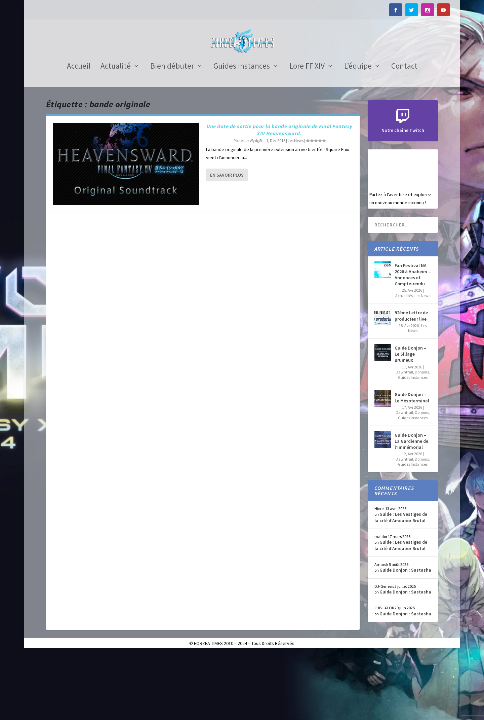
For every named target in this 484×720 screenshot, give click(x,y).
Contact (404, 134)
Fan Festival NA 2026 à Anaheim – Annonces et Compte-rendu (413, 341)
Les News (296, 207)
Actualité (115, 134)
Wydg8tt (257, 207)
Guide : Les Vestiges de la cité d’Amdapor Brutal (400, 584)
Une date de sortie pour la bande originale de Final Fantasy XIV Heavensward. (279, 197)
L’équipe (358, 134)
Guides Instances (241, 134)
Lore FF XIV (307, 134)
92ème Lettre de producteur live (411, 383)
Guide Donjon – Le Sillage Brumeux (411, 421)
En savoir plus (227, 242)
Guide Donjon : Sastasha (405, 637)
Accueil (78, 134)
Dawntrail (404, 438)
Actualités (404, 362)
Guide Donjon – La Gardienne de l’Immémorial (411, 508)
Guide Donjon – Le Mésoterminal (412, 465)
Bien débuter (172, 134)
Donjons (422, 438)
